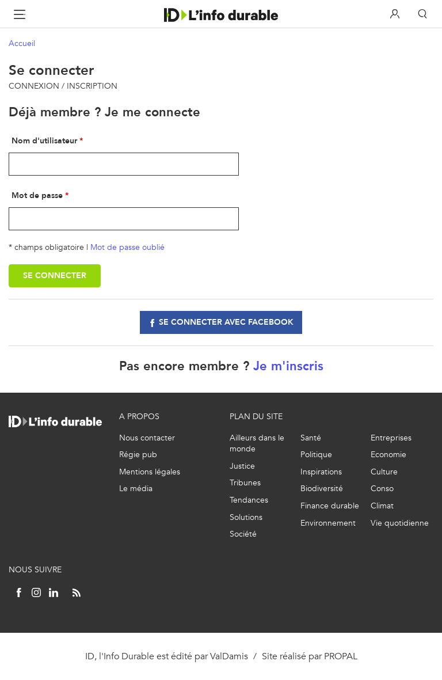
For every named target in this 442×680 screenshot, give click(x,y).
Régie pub (138, 454)
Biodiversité (321, 488)
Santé (310, 437)
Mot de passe (37, 195)
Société (243, 534)
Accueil (22, 43)
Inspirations (321, 471)
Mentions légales (149, 471)
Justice (242, 466)
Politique (316, 454)
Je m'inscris (288, 366)
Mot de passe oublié (127, 247)
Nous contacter (147, 437)
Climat (382, 505)
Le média (136, 488)
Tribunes (245, 482)
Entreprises (391, 437)
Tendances (249, 500)
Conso (382, 488)
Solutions (246, 517)
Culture (384, 471)
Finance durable (329, 505)
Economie (388, 454)
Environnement (328, 523)
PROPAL (340, 656)
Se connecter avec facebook (226, 322)
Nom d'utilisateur (44, 140)
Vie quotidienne (400, 523)
